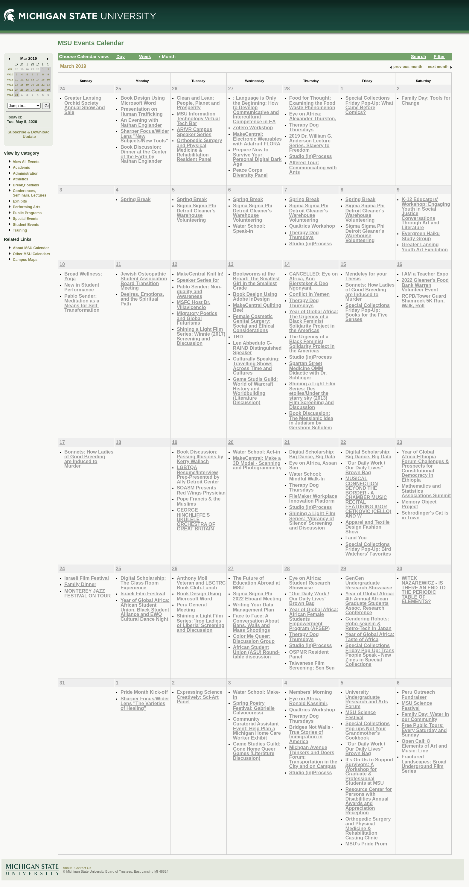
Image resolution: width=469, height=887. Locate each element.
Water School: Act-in (256, 451)
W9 (10, 69)
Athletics (20, 179)
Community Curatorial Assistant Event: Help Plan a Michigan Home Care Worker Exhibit (257, 728)
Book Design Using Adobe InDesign (255, 296)
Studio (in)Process (310, 156)
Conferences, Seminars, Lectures (29, 193)
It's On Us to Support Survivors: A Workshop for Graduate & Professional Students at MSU (369, 771)
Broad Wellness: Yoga (83, 276)
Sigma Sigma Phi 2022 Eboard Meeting (257, 596)
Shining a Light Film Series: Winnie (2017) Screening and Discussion (201, 336)
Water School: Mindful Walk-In (307, 476)
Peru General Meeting (192, 607)
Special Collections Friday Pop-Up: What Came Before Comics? (369, 105)
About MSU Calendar (31, 248)
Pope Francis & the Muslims (198, 501)
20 (32, 84)
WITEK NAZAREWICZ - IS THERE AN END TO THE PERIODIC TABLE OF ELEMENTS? (424, 589)
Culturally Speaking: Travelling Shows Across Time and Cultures (256, 366)
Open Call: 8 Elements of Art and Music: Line (424, 745)
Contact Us (82, 868)
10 (16, 79)
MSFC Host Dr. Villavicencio (193, 304)
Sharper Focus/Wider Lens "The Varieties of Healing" (145, 703)
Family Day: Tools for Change (426, 100)
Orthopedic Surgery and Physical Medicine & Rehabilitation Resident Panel (199, 150)
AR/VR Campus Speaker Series (194, 132)
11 (22, 79)
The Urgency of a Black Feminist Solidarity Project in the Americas (312, 344)
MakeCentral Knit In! (200, 273)
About (67, 868)
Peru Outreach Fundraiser (418, 694)
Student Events (26, 225)
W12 (10, 84)
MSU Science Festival (360, 715)
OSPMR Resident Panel (309, 654)
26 (27, 69)
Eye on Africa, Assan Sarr (313, 465)
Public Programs (27, 213)
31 (16, 94)
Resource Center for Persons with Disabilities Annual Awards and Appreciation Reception (368, 801)
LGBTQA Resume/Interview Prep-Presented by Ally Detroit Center (198, 474)
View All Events (26, 162)
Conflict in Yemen (309, 294)
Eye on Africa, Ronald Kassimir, (308, 701)
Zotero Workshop (253, 127)
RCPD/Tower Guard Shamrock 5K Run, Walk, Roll (424, 300)
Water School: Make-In (256, 694)
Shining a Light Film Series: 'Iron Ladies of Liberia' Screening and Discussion (200, 623)
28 (37, 69)
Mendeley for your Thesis (366, 276)
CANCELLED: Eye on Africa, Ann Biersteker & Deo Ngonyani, (313, 281)
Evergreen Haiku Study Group (421, 236)
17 (16, 84)
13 (32, 79)
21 (37, 84)
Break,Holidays (26, 185)
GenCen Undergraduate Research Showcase (368, 582)
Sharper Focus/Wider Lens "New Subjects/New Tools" (145, 135)
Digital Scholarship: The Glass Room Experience (143, 582)
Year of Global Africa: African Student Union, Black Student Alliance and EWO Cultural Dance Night (145, 609)
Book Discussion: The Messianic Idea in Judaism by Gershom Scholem (311, 420)
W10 (10, 74)
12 (27, 79)
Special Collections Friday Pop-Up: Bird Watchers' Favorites (368, 548)
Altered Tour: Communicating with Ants (313, 167)
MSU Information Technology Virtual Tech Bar (198, 118)
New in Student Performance (81, 287)
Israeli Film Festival (86, 578)
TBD (238, 336)
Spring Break (136, 199)
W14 (10, 94)
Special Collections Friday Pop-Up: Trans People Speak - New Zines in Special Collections (369, 655)
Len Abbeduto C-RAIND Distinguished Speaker (257, 347)
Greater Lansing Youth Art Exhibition (425, 247)
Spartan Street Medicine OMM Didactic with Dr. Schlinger (308, 370)
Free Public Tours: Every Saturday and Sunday (424, 729)
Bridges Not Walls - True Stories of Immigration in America (311, 734)
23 (48, 84)
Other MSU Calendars (31, 254)
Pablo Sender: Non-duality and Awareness (199, 291)
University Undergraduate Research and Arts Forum (366, 699)
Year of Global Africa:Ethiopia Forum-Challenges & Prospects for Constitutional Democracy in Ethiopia (425, 466)
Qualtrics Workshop (312, 226)
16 (48, 79)
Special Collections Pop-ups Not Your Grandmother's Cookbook (367, 730)
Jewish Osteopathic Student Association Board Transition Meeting (144, 281)
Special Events (25, 219)
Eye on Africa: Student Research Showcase (309, 582)
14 (37, 79)
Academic (21, 167)
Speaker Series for (198, 280)
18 (22, 84)
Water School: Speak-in (249, 228)
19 (27, 84)
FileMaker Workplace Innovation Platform (313, 498)
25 (22, 69)
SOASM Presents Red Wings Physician (201, 490)
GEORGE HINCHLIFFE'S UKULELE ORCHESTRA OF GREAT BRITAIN (196, 519)
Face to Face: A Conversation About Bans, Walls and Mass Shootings (256, 623)
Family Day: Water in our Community (425, 716)
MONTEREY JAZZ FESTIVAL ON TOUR (87, 593)
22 (43, 84)
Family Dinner (80, 584)
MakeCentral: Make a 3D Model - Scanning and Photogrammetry (257, 462)
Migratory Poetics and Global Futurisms (197, 318)
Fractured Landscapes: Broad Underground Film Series (424, 764)
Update (29, 136)
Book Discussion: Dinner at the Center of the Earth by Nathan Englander (144, 154)
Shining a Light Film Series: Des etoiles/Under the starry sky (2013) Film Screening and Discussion (312, 395)
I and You (356, 537)
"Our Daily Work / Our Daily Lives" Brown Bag (365, 467)
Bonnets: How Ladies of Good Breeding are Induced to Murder (370, 292)
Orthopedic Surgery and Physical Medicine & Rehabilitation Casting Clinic (368, 828)
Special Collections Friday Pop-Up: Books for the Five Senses (367, 312)
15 (43, 79)
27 (32, 69)
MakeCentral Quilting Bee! (257, 307)
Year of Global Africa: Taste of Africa (370, 637)
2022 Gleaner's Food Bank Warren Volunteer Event (425, 284)
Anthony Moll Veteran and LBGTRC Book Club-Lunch (201, 582)
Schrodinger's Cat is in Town (425, 515)
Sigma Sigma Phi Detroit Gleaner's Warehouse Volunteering (196, 213)
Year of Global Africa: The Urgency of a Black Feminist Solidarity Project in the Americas (313, 321)
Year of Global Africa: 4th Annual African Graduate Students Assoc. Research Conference (370, 603)
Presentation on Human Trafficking (142, 111)
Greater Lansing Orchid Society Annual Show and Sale (84, 105)
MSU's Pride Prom (366, 843)
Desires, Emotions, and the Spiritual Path (142, 298)
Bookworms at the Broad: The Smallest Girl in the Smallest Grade (256, 281)
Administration (25, 173)
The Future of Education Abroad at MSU (256, 582)
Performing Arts (26, 207)
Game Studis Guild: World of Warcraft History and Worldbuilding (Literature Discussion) (255, 390)
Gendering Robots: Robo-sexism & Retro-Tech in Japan (368, 623)
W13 (10, 89)
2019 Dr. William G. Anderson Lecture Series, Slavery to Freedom (310, 143)
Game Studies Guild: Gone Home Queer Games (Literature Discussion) (257, 751)
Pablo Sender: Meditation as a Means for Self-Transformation (82, 303)
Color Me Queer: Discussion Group (254, 638)
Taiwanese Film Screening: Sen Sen (312, 665)
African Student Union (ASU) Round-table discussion (256, 651)
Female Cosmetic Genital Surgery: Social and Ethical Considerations (253, 323)
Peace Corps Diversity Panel (250, 172)
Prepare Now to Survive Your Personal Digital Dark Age (257, 157)
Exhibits (20, 201)
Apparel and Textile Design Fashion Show (367, 526)
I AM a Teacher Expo (425, 273)
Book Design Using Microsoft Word (143, 100)
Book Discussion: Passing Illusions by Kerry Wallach (200, 456)
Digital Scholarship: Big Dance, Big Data (312, 454)
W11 (10, 79)
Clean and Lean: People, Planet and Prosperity (198, 102)
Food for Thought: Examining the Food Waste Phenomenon (312, 102)
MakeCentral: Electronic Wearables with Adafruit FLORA (257, 138)
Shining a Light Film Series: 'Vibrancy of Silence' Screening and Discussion (312, 520)
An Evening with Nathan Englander (141, 122)
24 (16, 69)
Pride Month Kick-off (144, 692)
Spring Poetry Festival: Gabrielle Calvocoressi (254, 707)
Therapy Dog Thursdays (304, 127)
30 (48, 89)
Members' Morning (310, 692)
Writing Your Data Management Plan (253, 607)
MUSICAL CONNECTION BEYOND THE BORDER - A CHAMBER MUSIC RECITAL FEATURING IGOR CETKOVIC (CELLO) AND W (368, 497)
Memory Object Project (419, 504)
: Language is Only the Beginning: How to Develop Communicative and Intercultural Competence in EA (256, 109)
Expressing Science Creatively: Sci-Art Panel (200, 696)
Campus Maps (25, 260)
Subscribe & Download (28, 132)
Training (20, 230)
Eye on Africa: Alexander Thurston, (312, 116)
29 (43, 89)
